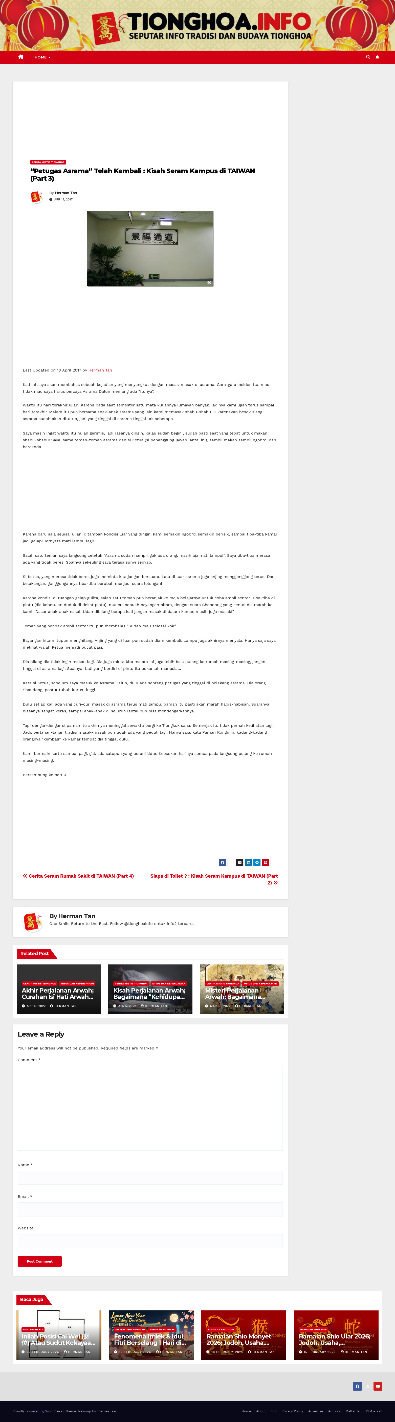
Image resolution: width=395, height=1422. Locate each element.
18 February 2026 (228, 1352)
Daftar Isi (353, 1411)
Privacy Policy (292, 1411)
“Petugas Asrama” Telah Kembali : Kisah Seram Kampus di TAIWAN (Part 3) (142, 174)
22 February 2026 (43, 1352)
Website (26, 1228)
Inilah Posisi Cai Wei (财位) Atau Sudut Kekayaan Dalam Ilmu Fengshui (58, 1343)
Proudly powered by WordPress (38, 1411)
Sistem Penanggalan (130, 1329)
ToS (274, 1411)
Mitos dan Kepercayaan (77, 983)
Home (41, 57)
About (261, 1411)
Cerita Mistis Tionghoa (48, 162)
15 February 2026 (320, 1352)
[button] (368, 57)
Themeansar (106, 1411)
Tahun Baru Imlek (162, 1329)
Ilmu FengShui (33, 1329)
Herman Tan (66, 193)
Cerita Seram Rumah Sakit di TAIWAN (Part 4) (78, 876)
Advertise (315, 1411)
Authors (334, 1411)
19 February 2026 (135, 1352)
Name (25, 1164)
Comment (29, 1059)
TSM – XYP (373, 1411)
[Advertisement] (150, 116)
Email (25, 1196)
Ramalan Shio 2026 (221, 1329)
